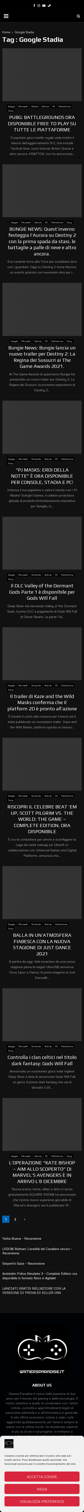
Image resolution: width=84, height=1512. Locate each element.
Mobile (34, 106)
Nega (42, 1489)
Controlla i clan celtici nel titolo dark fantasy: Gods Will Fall (42, 1060)
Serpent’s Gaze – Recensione (23, 1263)
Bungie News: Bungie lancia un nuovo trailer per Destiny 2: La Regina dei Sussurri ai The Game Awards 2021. (42, 357)
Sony (10, 110)
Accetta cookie (42, 1477)
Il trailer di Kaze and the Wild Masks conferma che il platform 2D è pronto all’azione (42, 702)
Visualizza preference (42, 1501)
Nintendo (36, 459)
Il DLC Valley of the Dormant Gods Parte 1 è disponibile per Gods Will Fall (42, 592)
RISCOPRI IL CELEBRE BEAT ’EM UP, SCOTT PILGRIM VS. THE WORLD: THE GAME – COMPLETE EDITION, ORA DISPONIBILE (42, 819)
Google (11, 106)
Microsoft (23, 106)
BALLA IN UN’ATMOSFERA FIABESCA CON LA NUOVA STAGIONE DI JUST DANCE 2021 (42, 944)
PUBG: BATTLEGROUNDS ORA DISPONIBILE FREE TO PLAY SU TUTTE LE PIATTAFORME (42, 123)
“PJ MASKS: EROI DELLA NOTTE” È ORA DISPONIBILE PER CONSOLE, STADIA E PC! (42, 476)
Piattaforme (64, 106)
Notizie (45, 106)
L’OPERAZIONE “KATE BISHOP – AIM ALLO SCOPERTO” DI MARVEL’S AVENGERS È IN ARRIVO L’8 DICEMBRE (42, 1172)
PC (53, 106)
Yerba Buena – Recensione (21, 1238)
